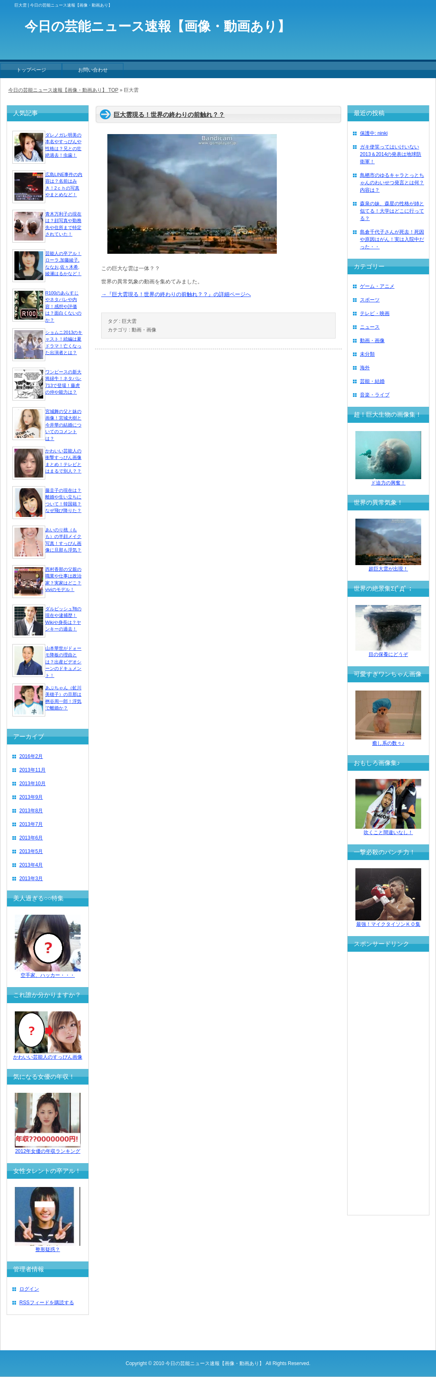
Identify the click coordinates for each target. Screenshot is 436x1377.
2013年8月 (31, 811)
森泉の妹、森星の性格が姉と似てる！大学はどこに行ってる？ (392, 211)
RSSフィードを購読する (46, 1302)
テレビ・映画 (375, 313)
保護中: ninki (373, 133)
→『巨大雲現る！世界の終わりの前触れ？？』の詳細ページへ (176, 294)
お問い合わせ (93, 70)
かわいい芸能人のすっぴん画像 (47, 1054)
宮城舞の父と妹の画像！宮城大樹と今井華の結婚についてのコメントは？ (63, 425)
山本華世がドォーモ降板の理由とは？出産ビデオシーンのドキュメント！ (63, 662)
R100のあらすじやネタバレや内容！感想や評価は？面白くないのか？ (63, 306)
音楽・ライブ (375, 395)
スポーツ (370, 300)
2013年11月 (32, 770)
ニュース (370, 327)
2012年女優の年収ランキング (48, 1148)
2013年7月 (31, 824)
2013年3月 (31, 878)
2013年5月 (31, 851)
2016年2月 (31, 756)
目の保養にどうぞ (388, 651)
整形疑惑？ (48, 1246)
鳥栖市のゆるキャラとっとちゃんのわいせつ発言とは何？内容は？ (392, 182)
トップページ (31, 70)
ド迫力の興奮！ (388, 480)
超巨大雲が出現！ (388, 566)
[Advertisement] (388, 1083)
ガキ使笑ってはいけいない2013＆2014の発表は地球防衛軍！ (390, 154)
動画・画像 (144, 330)
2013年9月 (31, 797)
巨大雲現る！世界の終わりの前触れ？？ (169, 114)
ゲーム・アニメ (377, 286)
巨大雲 (129, 321)
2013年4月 (31, 865)
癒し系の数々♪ (388, 740)
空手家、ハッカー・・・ (48, 972)
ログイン (29, 1289)
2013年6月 (31, 838)
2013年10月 (32, 783)
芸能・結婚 (372, 381)
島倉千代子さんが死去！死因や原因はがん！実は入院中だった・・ (392, 239)
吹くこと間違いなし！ (388, 829)
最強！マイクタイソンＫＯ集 (388, 921)
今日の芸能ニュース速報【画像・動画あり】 (214, 1363)
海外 (365, 368)
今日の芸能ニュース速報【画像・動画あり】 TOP (63, 90)
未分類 (367, 354)
